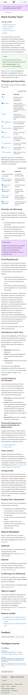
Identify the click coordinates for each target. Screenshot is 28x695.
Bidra (8, 686)
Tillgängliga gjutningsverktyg (8, 24)
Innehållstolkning (7, 122)
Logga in (25, 2)
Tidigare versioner (18, 684)
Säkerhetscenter (8, 587)
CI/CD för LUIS (8, 447)
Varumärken (14, 690)
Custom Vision (7, 147)
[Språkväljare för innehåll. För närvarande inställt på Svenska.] (4, 677)
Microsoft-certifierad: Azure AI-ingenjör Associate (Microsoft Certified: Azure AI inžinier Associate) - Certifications (12, 660)
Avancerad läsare (7, 152)
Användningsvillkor (5, 690)
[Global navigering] (1, 2)
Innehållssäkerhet (7, 143)
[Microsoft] (14, 2)
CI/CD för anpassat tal (9, 445)
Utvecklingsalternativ (7, 28)
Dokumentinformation (7, 128)
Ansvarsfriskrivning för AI (7, 684)
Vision (5, 132)
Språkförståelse (7, 185)
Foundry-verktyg (10, 71)
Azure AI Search (7, 137)
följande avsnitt (5, 388)
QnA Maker (6, 202)
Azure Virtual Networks (9, 570)
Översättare (6, 103)
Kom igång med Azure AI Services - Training (11, 652)
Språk (5, 114)
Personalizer (6, 196)
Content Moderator (8, 179)
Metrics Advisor (7, 189)
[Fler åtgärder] (25, 12)
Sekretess (13, 686)
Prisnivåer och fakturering (8, 26)
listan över (22, 553)
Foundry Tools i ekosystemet (8, 30)
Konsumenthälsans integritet (7, 688)
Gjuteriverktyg (8, 12)
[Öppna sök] (20, 2)
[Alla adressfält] (2, 12)
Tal (4, 97)
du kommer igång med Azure (17, 617)
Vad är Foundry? (16, 66)
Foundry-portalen (11, 64)
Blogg (2, 686)
